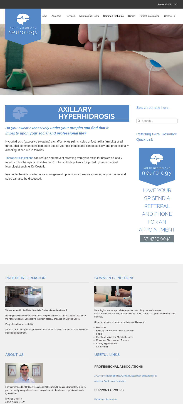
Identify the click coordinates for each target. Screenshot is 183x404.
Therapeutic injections (19, 157)
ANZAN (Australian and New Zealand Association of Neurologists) (125, 376)
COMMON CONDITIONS (114, 278)
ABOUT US (14, 355)
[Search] (139, 120)
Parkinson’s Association (105, 399)
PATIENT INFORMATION (25, 278)
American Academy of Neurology (110, 381)
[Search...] (157, 120)
